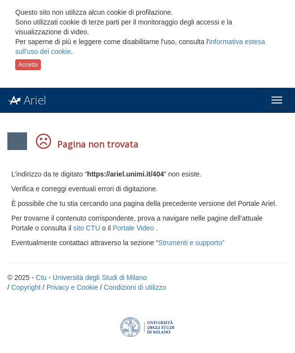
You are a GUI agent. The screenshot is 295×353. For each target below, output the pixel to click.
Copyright (26, 287)
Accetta (28, 64)
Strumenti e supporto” (191, 243)
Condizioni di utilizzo (135, 287)
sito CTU (86, 228)
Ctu (41, 277)
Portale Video (133, 228)
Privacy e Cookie (72, 287)
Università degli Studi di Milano (100, 277)
